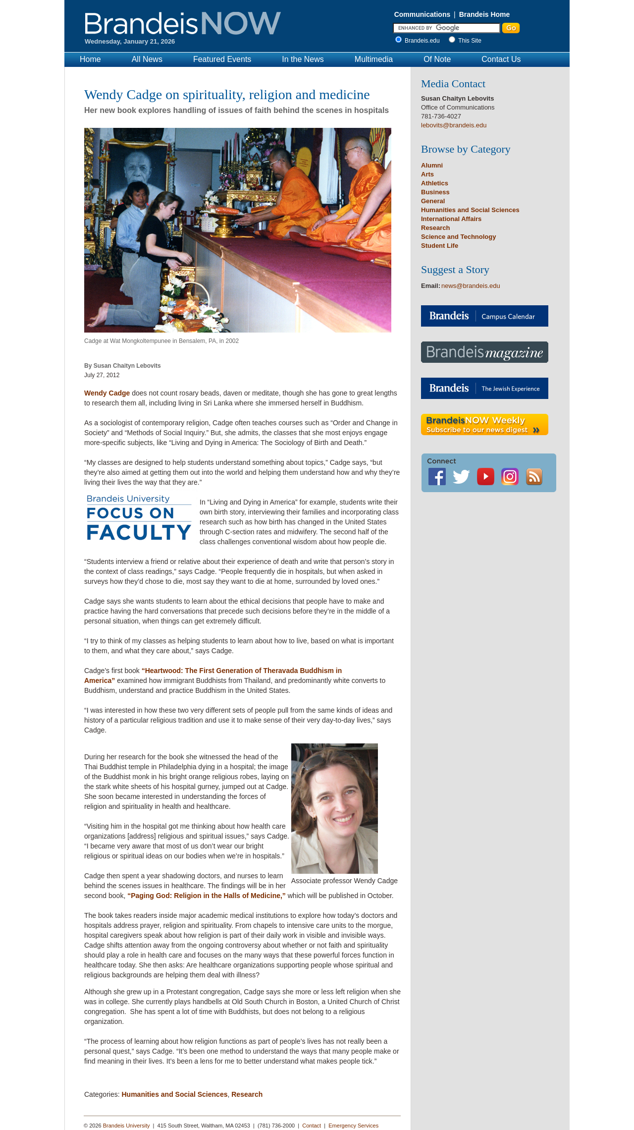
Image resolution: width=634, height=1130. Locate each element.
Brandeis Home (484, 14)
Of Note (437, 59)
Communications (422, 14)
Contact (311, 1126)
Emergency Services (353, 1126)
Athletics (434, 183)
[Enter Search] (446, 28)
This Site (469, 40)
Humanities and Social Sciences (174, 1094)
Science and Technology (458, 236)
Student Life (439, 245)
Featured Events (222, 59)
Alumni (432, 165)
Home (90, 59)
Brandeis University (126, 1126)
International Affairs (451, 219)
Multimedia (374, 59)
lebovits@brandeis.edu (453, 125)
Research (247, 1094)
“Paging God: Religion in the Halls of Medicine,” (206, 896)
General (433, 201)
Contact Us (501, 59)
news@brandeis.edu (470, 285)
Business (435, 192)
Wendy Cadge (107, 393)
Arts (427, 174)
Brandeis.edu (425, 40)
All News (147, 59)
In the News (302, 59)
